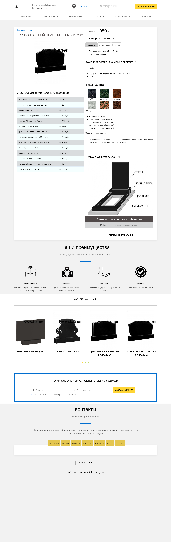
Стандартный (104, 45)
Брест (110, 443)
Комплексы (99, 16)
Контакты (146, 16)
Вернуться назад (24, 30)
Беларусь (79, 6)
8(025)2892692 (111, 6)
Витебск (87, 443)
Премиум (116, 45)
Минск (65, 443)
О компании (85, 463)
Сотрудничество (123, 16)
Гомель (76, 443)
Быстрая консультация (121, 235)
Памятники (25, 16)
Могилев (99, 443)
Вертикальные (75, 16)
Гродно (120, 443)
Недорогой (91, 45)
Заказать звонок (146, 6)
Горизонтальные (50, 16)
